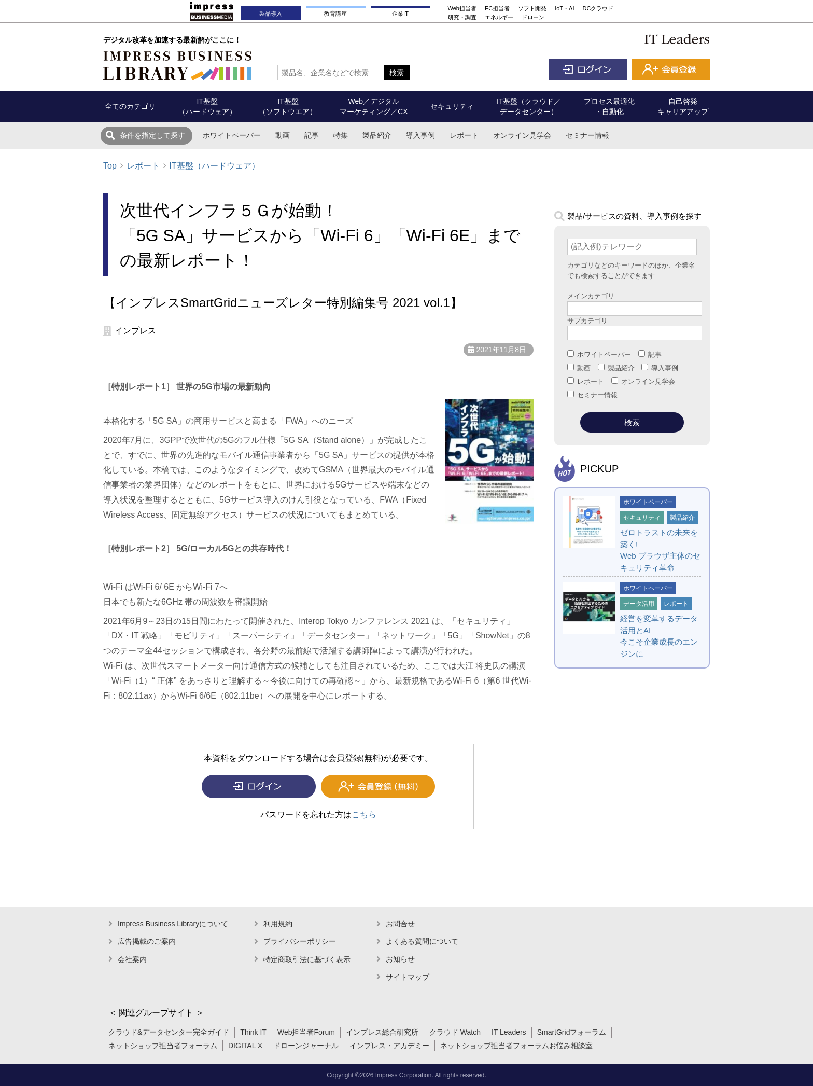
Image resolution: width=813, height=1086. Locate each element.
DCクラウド (598, 8)
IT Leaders (509, 1032)
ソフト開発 (532, 8)
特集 (340, 135)
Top (110, 165)
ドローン (533, 17)
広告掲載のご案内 (147, 941)
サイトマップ (407, 977)
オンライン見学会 (522, 135)
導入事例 (420, 135)
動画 (282, 135)
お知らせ (400, 959)
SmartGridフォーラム (572, 1032)
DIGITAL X (245, 1045)
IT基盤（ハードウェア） (214, 165)
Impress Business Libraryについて (173, 924)
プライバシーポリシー (299, 941)
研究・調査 (462, 17)
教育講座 (335, 13)
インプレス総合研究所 (382, 1032)
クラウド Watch (455, 1032)
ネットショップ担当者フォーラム (162, 1045)
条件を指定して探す (152, 135)
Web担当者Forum (306, 1032)
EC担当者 (497, 8)
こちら (364, 814)
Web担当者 (462, 8)
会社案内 (132, 959)
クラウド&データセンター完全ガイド (168, 1032)
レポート (464, 135)
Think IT (253, 1032)
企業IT (400, 13)
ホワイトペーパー (232, 135)
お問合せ (400, 924)
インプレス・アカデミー (389, 1045)
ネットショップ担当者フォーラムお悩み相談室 (516, 1045)
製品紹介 (376, 135)
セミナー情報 (587, 135)
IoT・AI (564, 8)
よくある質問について (422, 941)
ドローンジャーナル (306, 1045)
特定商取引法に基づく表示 (307, 959)
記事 (311, 135)
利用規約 (277, 924)
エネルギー (499, 17)
